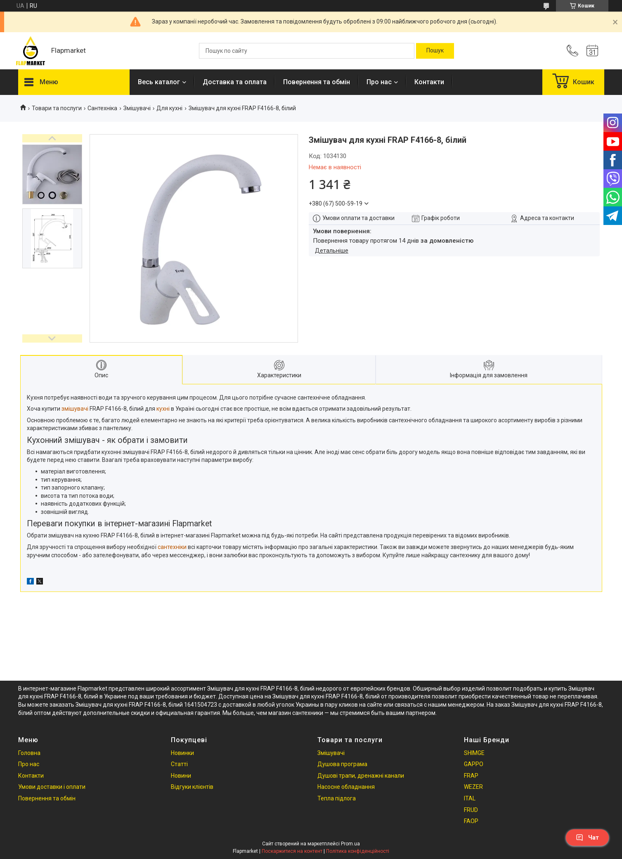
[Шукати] (435, 51)
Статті (179, 764)
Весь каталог (159, 82)
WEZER (473, 786)
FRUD (471, 810)
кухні (163, 408)
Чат (587, 837)
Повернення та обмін (316, 82)
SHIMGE (474, 753)
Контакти (429, 82)
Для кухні (169, 108)
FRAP (471, 775)
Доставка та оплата (235, 82)
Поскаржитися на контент (292, 851)
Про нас (379, 82)
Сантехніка (102, 108)
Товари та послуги (57, 108)
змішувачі (74, 408)
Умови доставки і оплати (51, 786)
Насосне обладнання (346, 786)
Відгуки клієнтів (192, 786)
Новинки (182, 753)
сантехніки (172, 547)
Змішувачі (137, 108)
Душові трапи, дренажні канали (360, 775)
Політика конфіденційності (357, 851)
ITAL (469, 798)
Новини (181, 775)
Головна (29, 753)
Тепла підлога (336, 798)
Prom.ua (350, 844)
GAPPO (473, 764)
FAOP (471, 821)
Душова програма (342, 764)
